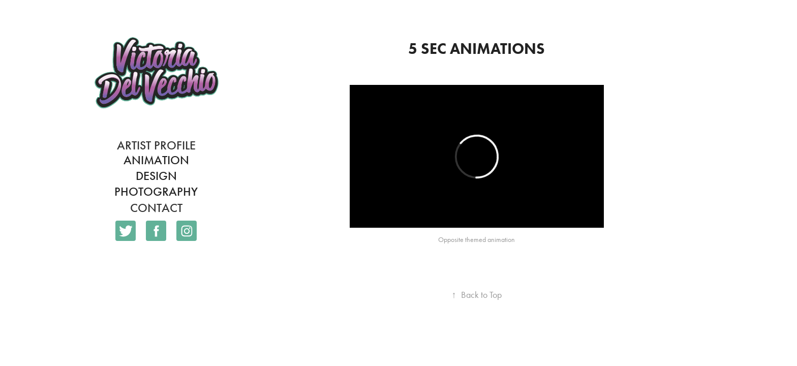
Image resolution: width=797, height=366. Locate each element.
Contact (156, 208)
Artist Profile (156, 145)
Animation (156, 160)
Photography (156, 192)
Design (156, 176)
